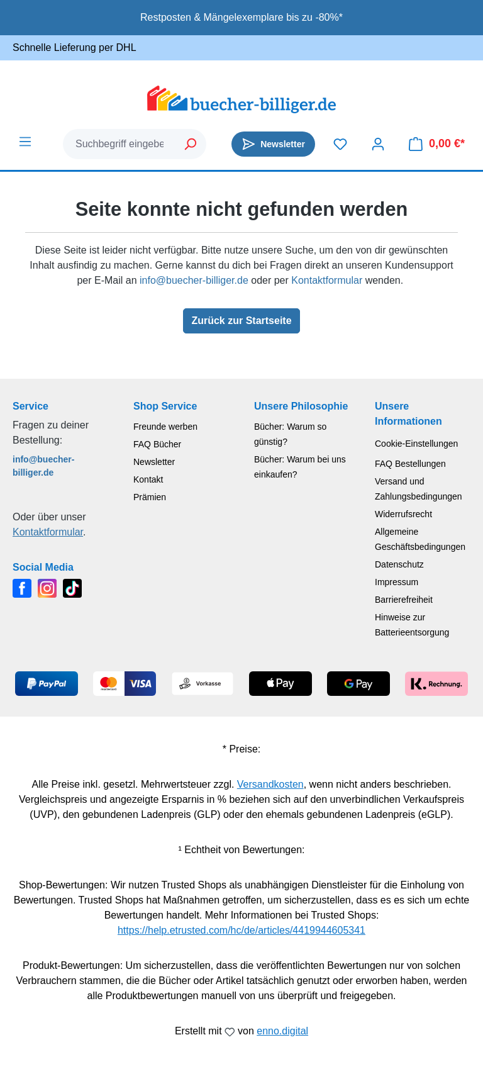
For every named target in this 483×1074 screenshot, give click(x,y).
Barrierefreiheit (404, 600)
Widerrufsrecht (403, 514)
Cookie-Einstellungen (416, 444)
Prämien (149, 497)
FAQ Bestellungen (410, 464)
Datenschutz (399, 564)
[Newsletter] (273, 144)
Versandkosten (270, 784)
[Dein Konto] (378, 144)
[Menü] (25, 141)
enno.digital (282, 1031)
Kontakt (148, 479)
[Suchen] (190, 144)
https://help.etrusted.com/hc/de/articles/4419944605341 (241, 930)
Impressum (396, 582)
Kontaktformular (326, 280)
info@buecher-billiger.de (194, 280)
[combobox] (119, 144)
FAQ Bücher (157, 444)
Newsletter (154, 462)
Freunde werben (165, 427)
